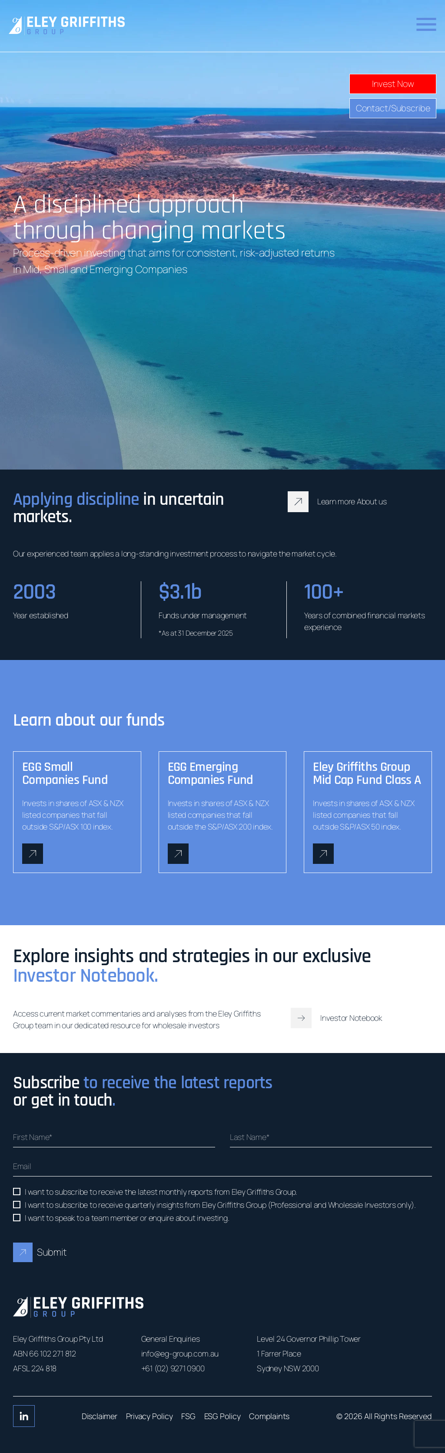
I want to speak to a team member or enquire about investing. (127, 1218)
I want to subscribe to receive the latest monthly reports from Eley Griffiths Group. (161, 1191)
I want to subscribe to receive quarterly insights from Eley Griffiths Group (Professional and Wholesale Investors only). (220, 1205)
